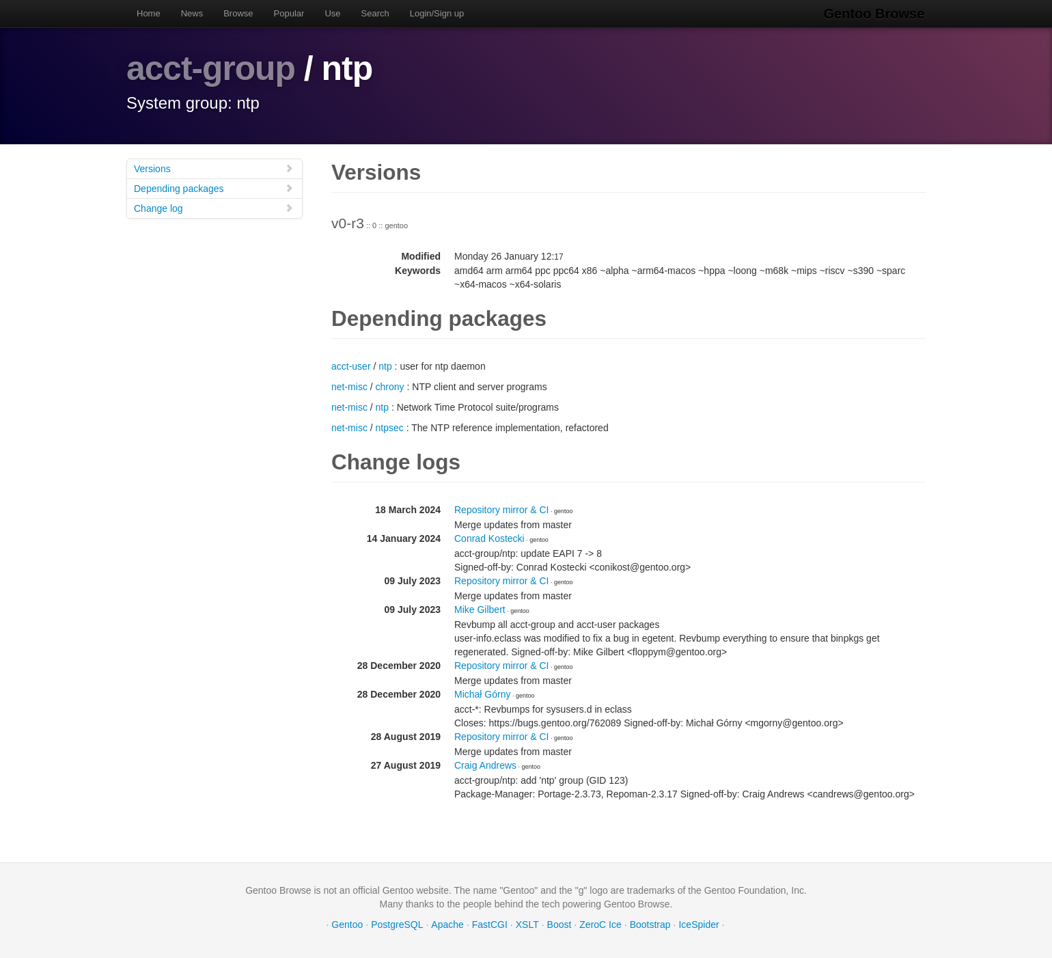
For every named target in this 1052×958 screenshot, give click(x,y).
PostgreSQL (397, 923)
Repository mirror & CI (501, 509)
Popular (289, 13)
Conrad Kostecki (489, 537)
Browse (238, 13)
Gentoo (347, 923)
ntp (384, 365)
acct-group (211, 68)
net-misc (349, 386)
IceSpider (698, 923)
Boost (559, 923)
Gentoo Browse (875, 13)
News (192, 13)
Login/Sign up (437, 13)
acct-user (351, 365)
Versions (214, 168)
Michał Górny (482, 693)
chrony (390, 386)
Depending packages (214, 187)
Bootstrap (650, 923)
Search (375, 13)
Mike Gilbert (480, 608)
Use (332, 13)
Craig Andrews (485, 764)
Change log (214, 207)
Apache (447, 923)
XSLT (527, 923)
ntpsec (390, 427)
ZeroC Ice (600, 923)
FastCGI (490, 923)
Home (149, 13)
